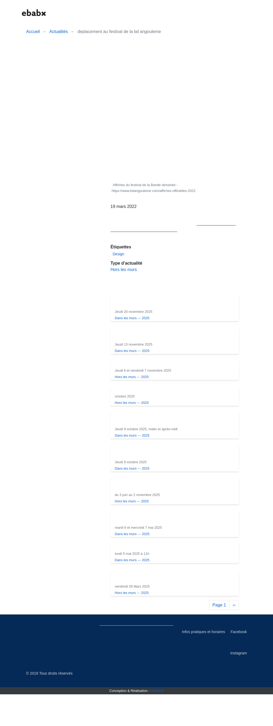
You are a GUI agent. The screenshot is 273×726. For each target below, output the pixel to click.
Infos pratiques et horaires (203, 663)
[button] (202, 12)
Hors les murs (124, 269)
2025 (177, 318)
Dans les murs (158, 318)
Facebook (239, 663)
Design (119, 254)
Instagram (238, 685)
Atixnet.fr (157, 722)
